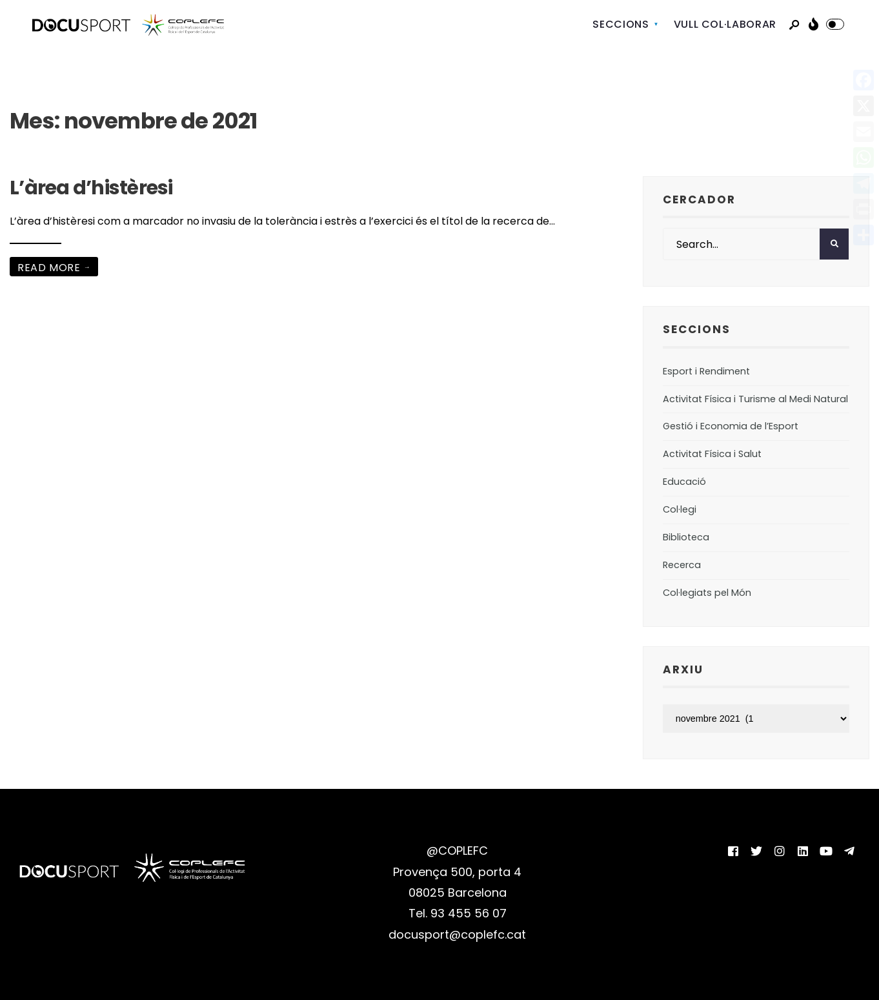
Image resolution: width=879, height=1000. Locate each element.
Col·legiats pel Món (707, 592)
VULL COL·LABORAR (725, 24)
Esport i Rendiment (706, 371)
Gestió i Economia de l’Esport (730, 426)
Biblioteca (686, 537)
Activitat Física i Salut (712, 453)
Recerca (682, 564)
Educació (684, 481)
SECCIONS (620, 24)
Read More (55, 267)
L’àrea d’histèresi (91, 187)
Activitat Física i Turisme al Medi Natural (755, 399)
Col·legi (679, 509)
